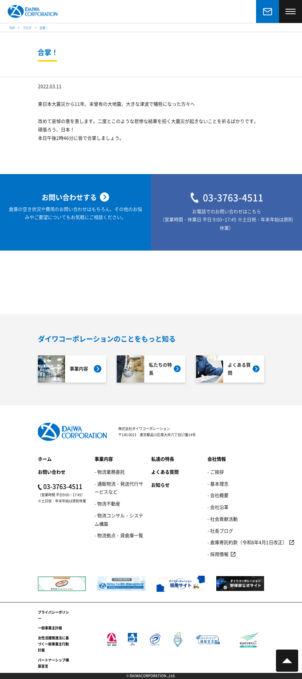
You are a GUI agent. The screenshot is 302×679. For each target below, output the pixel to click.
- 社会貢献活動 (222, 519)
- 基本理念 (218, 483)
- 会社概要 (218, 495)
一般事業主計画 (50, 627)
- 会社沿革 (218, 507)
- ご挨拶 (215, 472)
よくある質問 (165, 472)
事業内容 (104, 459)
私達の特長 (162, 459)
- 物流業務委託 (110, 472)
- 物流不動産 (107, 503)
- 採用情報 (218, 554)
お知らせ (160, 485)
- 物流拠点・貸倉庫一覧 (119, 535)
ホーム (45, 459)
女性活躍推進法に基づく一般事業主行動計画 (53, 644)
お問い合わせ (51, 472)
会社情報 (216, 459)
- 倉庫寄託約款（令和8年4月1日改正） (247, 542)
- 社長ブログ (220, 531)
